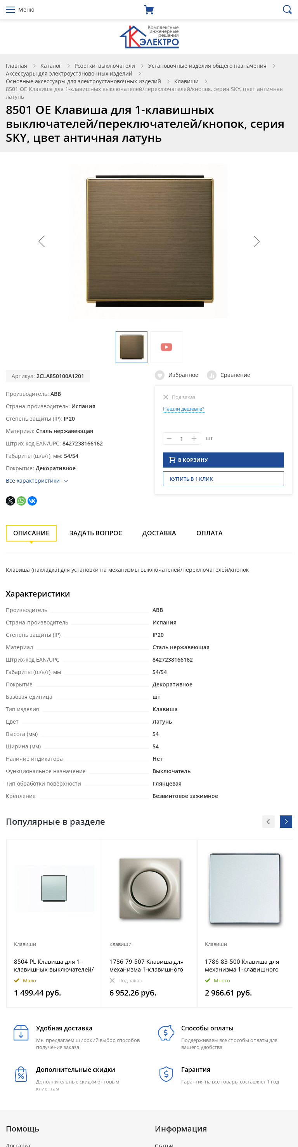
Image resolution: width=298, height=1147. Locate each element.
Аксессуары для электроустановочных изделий (69, 73)
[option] (54, 923)
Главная (16, 65)
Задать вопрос (95, 533)
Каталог (50, 65)
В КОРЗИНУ (188, 462)
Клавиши (186, 81)
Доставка (159, 533)
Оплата (209, 533)
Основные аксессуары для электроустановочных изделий (83, 81)
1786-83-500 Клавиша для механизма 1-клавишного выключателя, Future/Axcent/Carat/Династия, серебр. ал (242, 965)
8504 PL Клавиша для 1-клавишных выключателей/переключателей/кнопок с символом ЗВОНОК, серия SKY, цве (54, 965)
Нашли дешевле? (183, 408)
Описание (31, 533)
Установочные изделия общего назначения (207, 65)
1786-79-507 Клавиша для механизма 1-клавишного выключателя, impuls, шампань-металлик (146, 965)
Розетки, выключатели (104, 65)
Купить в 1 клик (191, 481)
